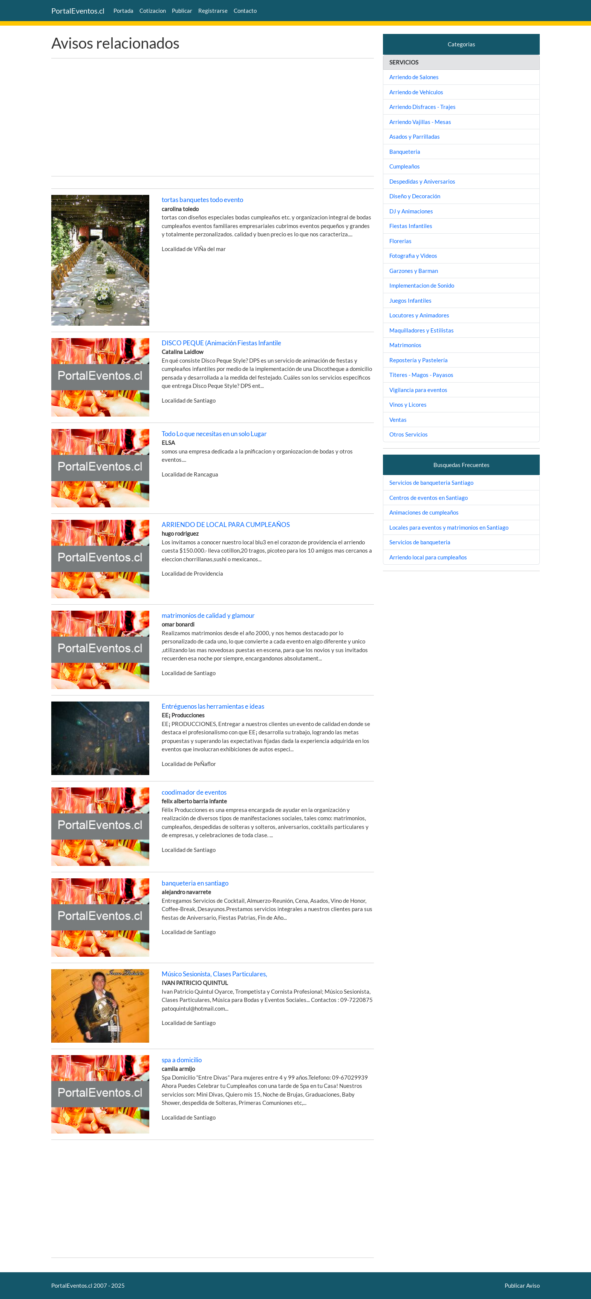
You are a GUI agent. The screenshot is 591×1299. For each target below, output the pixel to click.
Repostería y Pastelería (418, 360)
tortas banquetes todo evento (202, 200)
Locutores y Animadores (419, 315)
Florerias (400, 240)
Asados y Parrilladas (414, 136)
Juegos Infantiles (410, 300)
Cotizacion (152, 10)
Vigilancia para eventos (418, 389)
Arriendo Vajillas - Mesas (420, 121)
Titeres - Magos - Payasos (421, 374)
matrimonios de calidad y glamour (208, 615)
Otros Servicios (408, 434)
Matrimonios (405, 345)
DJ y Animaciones (411, 211)
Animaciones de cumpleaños (424, 512)
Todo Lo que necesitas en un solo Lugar (214, 434)
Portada (123, 10)
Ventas (398, 419)
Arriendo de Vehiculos (416, 92)
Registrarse (213, 10)
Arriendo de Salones (414, 77)
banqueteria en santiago (195, 883)
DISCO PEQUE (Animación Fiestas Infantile (221, 343)
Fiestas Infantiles (410, 225)
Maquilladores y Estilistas (421, 330)
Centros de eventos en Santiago (428, 497)
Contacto (245, 10)
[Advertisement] (212, 117)
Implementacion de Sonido (421, 285)
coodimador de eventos (194, 792)
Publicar (182, 10)
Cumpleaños (404, 166)
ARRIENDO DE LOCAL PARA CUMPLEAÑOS (226, 524)
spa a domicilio (182, 1060)
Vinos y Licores (408, 404)
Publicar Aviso (522, 1285)
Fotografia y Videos (413, 255)
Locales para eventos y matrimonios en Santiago (448, 527)
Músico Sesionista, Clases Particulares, (214, 974)
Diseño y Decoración (414, 196)
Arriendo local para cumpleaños (428, 557)
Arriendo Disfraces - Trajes (422, 106)
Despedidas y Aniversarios (422, 181)
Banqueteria (404, 151)
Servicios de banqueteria (419, 542)
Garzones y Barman (413, 270)
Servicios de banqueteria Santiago (431, 482)
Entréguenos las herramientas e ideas (213, 706)
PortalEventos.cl (77, 10)
